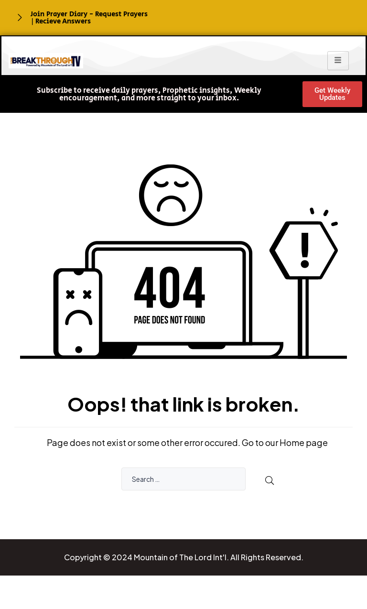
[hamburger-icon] (338, 60)
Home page (304, 442)
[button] (149, 94)
